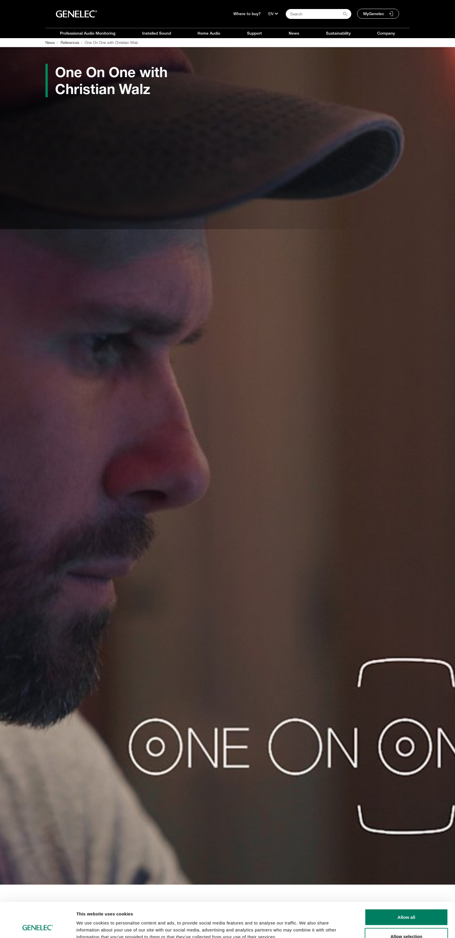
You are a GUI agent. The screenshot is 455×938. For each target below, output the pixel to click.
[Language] (273, 13)
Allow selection (406, 903)
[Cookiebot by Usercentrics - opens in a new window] (37, 926)
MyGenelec (373, 13)
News (294, 33)
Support (254, 33)
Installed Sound (156, 33)
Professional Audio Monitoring (87, 33)
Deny (406, 922)
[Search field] (318, 14)
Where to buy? (247, 13)
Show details (305, 923)
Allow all (406, 884)
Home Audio (208, 33)
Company (386, 33)
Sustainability (338, 33)
